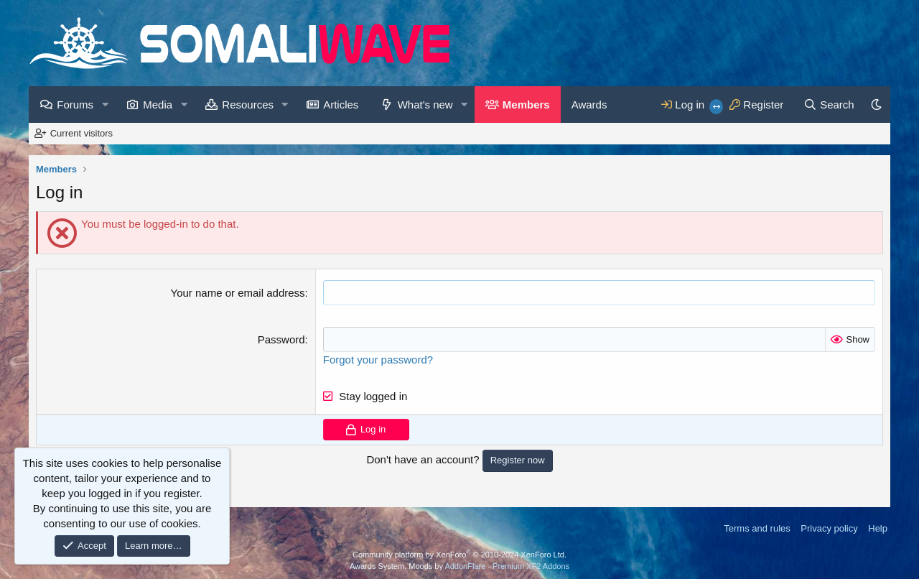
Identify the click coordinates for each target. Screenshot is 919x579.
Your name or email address (238, 293)
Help (877, 528)
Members (526, 104)
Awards (589, 104)
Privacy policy (829, 528)
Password (281, 339)
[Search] (829, 104)
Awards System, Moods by (459, 566)
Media (157, 104)
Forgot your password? (378, 359)
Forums (75, 104)
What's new (425, 104)
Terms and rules (757, 528)
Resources (248, 104)
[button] (105, 104)
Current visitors (81, 133)
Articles (340, 104)
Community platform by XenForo (459, 554)
